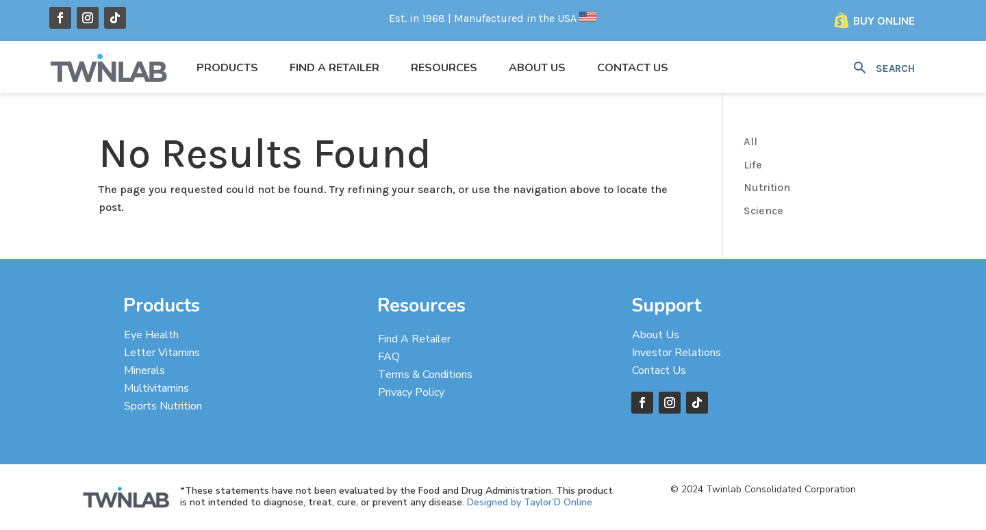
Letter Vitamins (162, 352)
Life (753, 164)
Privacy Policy (411, 392)
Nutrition (767, 187)
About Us (537, 67)
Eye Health (151, 334)
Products (227, 67)
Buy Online (884, 21)
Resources (444, 67)
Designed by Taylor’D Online (529, 502)
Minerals (144, 370)
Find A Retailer (414, 338)
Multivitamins (156, 388)
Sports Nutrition (163, 406)
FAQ (389, 356)
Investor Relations (676, 352)
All (750, 141)
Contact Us (632, 67)
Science (763, 210)
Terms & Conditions (425, 374)
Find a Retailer (334, 67)
